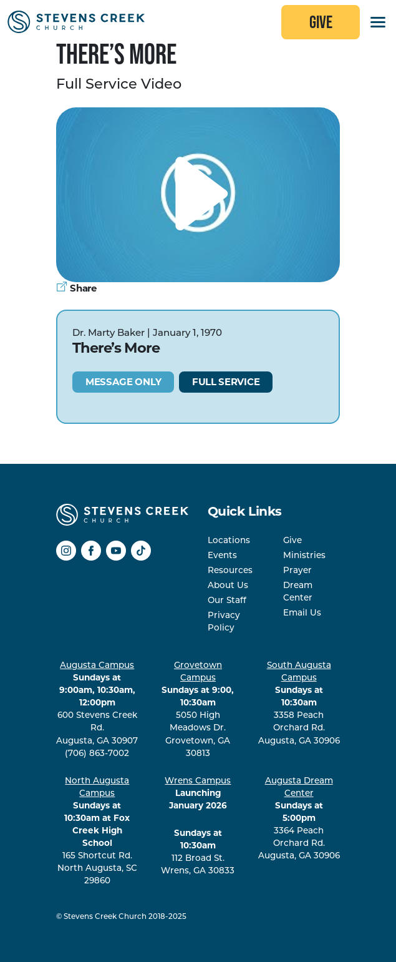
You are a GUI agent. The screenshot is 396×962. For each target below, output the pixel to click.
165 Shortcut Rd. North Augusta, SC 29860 (97, 830)
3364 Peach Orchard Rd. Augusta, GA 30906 (299, 817)
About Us (228, 585)
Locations (229, 540)
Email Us (302, 612)
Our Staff (227, 600)
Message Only (123, 382)
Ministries (304, 555)
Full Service (225, 382)
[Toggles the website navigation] (378, 22)
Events (222, 555)
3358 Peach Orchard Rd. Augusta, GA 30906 (299, 702)
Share (76, 288)
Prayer (297, 570)
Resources (230, 570)
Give (320, 22)
